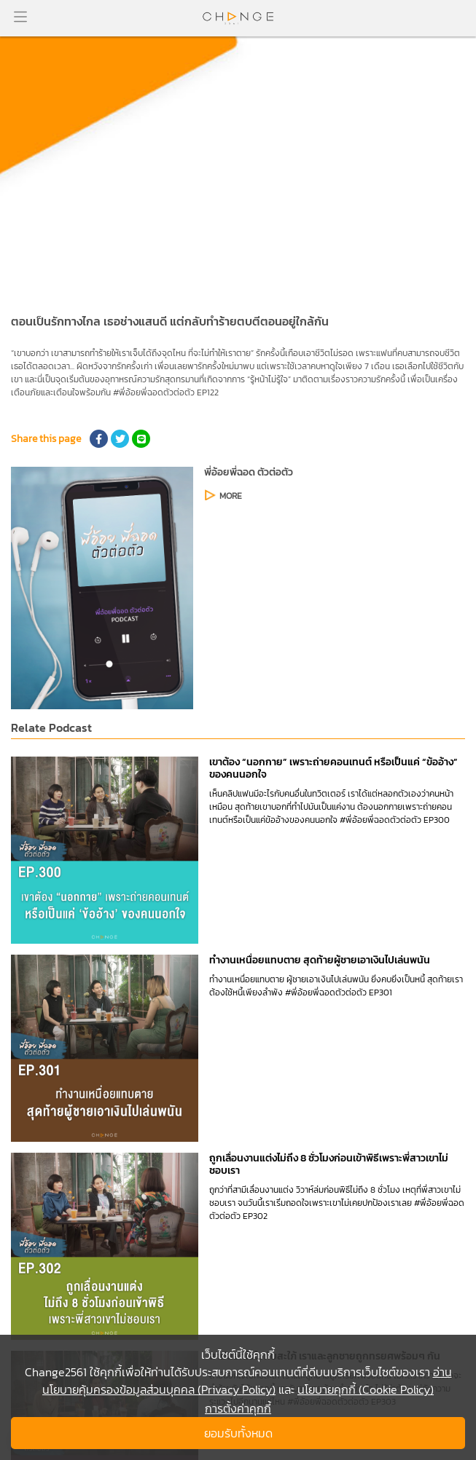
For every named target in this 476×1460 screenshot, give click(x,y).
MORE (230, 495)
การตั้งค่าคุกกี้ (238, 1408)
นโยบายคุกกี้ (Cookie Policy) (365, 1389)
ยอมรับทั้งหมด (238, 1433)
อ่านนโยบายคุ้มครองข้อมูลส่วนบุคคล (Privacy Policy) (247, 1380)
